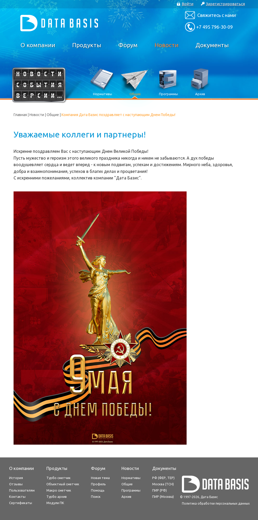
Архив (126, 496)
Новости (167, 45)
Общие (53, 115)
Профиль (98, 484)
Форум (128, 45)
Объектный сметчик (62, 484)
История (16, 478)
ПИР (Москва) (163, 496)
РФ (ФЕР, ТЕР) (163, 478)
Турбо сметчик (58, 478)
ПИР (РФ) (159, 490)
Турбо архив (56, 496)
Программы (130, 490)
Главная (20, 115)
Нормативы (130, 478)
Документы (212, 45)
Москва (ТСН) (163, 484)
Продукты (86, 45)
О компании (38, 45)
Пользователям (22, 490)
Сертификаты (20, 503)
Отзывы (16, 484)
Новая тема (100, 478)
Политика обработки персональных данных (216, 503)
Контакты (17, 496)
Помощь (98, 490)
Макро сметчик (58, 490)
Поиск (96, 496)
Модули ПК (55, 503)
